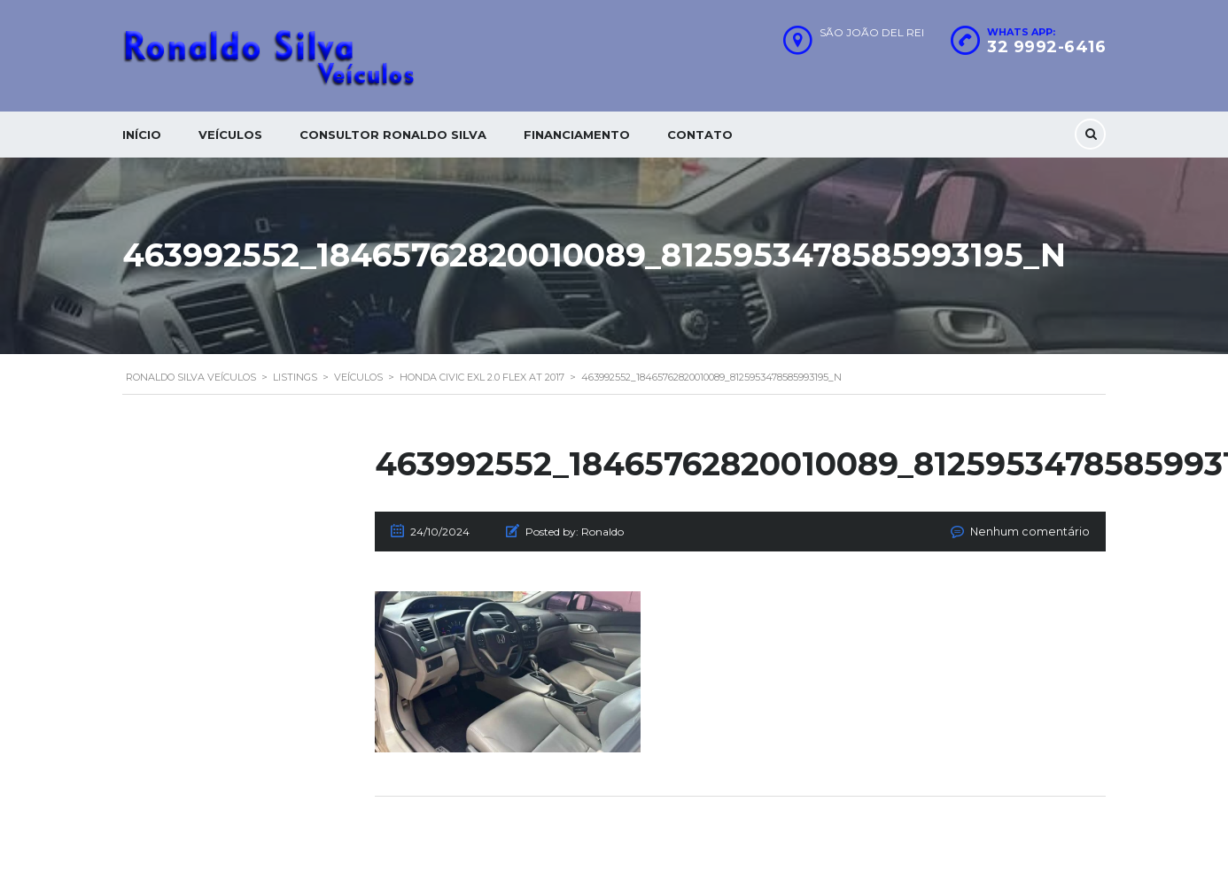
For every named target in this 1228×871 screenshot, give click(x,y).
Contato (700, 134)
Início (141, 134)
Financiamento (577, 134)
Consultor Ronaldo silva (392, 134)
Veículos (230, 134)
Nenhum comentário (1036, 531)
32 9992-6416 (1046, 47)
